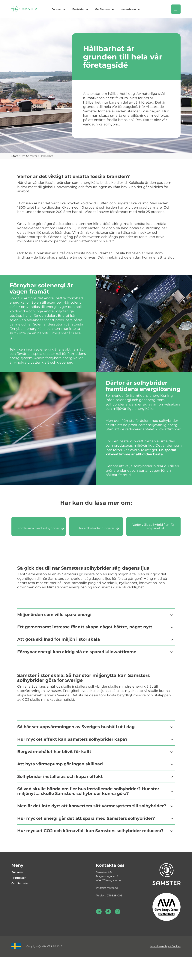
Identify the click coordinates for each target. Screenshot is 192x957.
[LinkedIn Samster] (99, 913)
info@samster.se (107, 888)
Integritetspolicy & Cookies (165, 946)
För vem (57, 9)
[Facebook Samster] (108, 913)
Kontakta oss (128, 9)
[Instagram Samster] (117, 913)
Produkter (78, 9)
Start (14, 156)
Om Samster (102, 9)
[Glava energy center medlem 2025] (166, 906)
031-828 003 (114, 895)
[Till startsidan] (24, 11)
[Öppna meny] (176, 9)
